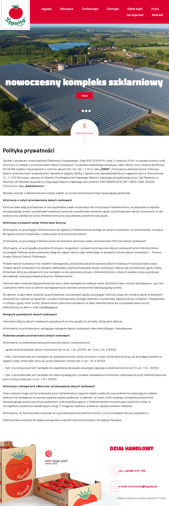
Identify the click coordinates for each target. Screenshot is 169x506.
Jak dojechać (135, 15)
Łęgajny (46, 8)
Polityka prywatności (127, 498)
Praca (155, 8)
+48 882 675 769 (134, 471)
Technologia (90, 8)
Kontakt (157, 15)
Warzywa (66, 8)
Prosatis (162, 498)
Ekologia (113, 8)
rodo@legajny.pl (48, 307)
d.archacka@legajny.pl (142, 486)
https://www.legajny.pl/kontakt (111, 193)
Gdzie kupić (135, 8)
